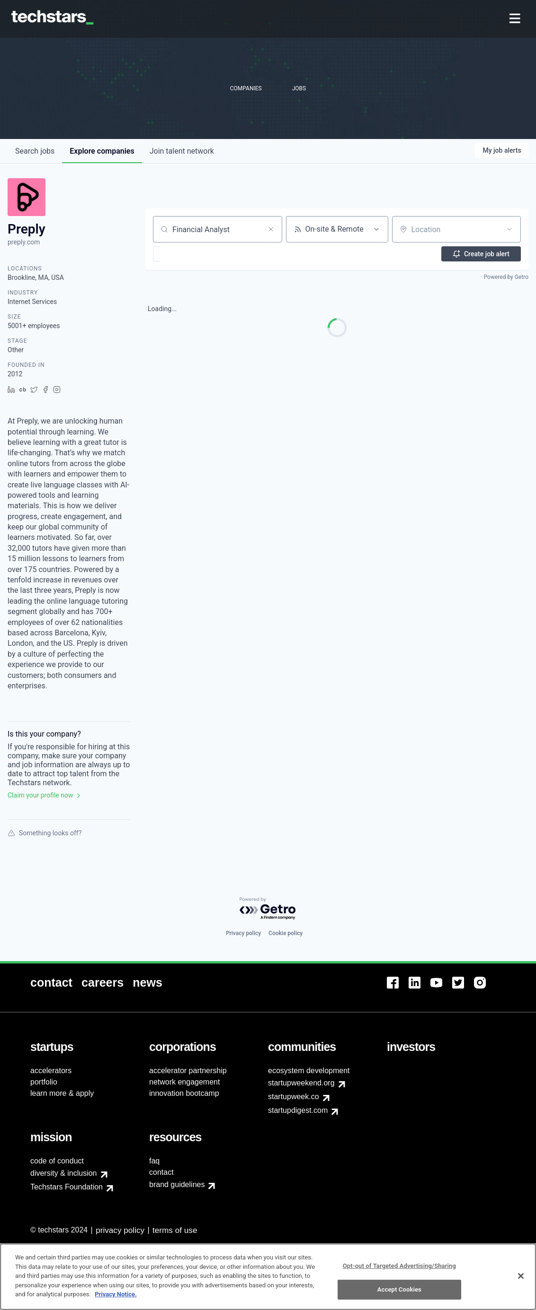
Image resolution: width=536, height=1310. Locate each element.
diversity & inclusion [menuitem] (63, 1173)
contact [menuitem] (161, 1172)
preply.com (24, 242)
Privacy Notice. (116, 1298)
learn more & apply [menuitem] (62, 1093)
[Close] (520, 1280)
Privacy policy (243, 933)
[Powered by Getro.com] (268, 908)
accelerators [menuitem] (50, 1071)
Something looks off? (44, 833)
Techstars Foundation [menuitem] (66, 1187)
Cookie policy (285, 933)
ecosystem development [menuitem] (309, 1071)
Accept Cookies (399, 1293)
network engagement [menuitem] (184, 1082)
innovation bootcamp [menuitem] (184, 1093)
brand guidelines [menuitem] (177, 1184)
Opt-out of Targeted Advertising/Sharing (399, 1270)
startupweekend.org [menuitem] (301, 1083)
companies (102, 151)
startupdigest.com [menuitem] (298, 1110)
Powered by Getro (506, 277)
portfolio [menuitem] (43, 1082)
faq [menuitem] (154, 1161)
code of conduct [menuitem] (57, 1161)
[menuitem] (516, 19)
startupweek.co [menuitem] (293, 1097)
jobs (34, 151)
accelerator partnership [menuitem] (188, 1071)
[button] (184, 253)
